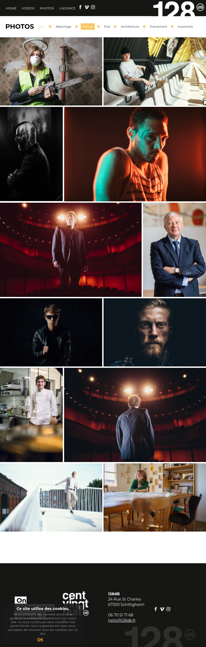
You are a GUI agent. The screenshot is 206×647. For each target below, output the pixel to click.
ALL (42, 26)
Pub (107, 26)
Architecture (130, 26)
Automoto (185, 26)
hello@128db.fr (122, 620)
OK (40, 639)
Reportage (63, 26)
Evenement (158, 26)
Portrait (87, 26)
